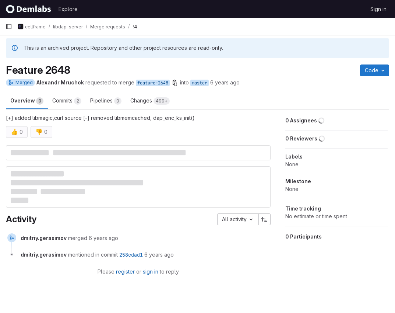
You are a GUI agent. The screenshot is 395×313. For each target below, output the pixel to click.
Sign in (378, 9)
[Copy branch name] (174, 82)
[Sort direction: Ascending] (265, 219)
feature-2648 (152, 83)
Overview (26, 101)
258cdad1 (131, 254)
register (125, 271)
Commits (66, 101)
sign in (150, 271)
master (199, 83)
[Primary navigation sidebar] (9, 26)
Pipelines (105, 101)
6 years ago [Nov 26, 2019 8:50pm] (225, 82)
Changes (150, 101)
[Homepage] (28, 9)
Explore (68, 9)
